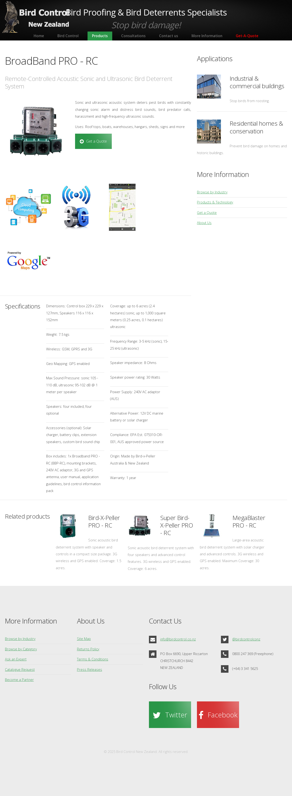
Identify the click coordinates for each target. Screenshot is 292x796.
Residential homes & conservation (256, 127)
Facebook (222, 715)
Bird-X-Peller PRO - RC (104, 521)
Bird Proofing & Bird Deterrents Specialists (146, 12)
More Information (207, 35)
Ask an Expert (16, 659)
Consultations (133, 35)
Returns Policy (88, 649)
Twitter (176, 715)
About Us (204, 222)
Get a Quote (96, 141)
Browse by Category (21, 649)
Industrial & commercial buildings (257, 82)
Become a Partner (19, 679)
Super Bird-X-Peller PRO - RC (176, 525)
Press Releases (89, 669)
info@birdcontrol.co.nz (178, 639)
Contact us (168, 35)
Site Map (84, 638)
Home (39, 35)
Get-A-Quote (247, 35)
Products (100, 35)
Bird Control (68, 35)
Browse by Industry (212, 192)
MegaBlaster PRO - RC (248, 521)
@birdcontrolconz (246, 639)
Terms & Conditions (92, 659)
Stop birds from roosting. (250, 100)
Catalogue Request (20, 669)
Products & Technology (215, 202)
